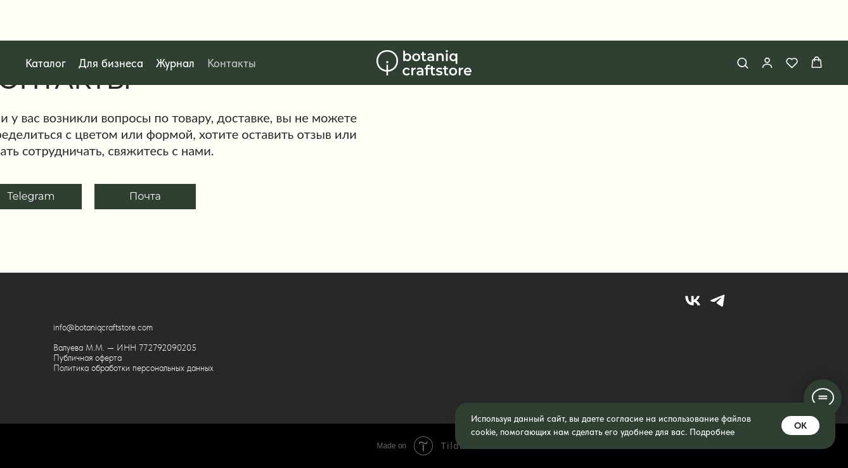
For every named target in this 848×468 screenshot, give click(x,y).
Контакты (231, 22)
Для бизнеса (111, 22)
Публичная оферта (87, 358)
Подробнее (712, 432)
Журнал (175, 22)
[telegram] (717, 306)
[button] (742, 22)
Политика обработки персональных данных (133, 368)
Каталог (45, 22)
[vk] (693, 306)
